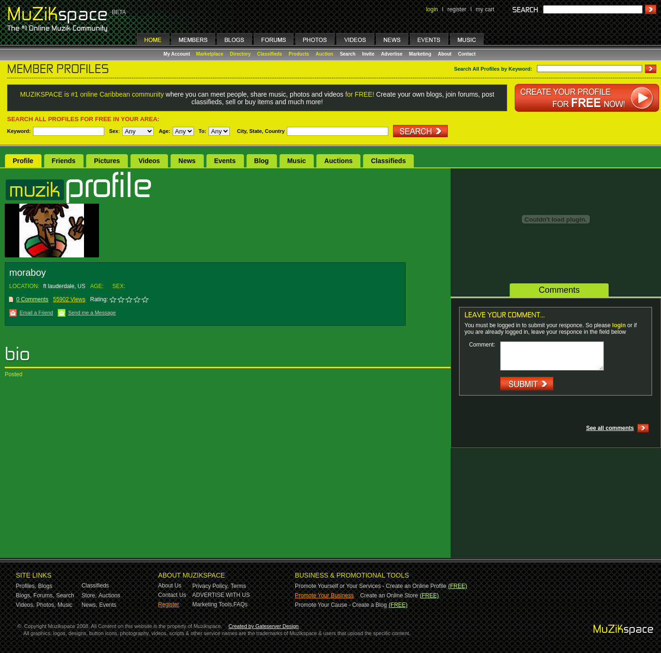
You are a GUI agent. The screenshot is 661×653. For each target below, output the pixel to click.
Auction (324, 54)
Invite (368, 54)
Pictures (107, 161)
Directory (240, 54)
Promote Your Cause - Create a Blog (341, 605)
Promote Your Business (324, 595)
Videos (149, 161)
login (432, 9)
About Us (169, 585)
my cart (485, 9)
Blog (261, 161)
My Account (178, 54)
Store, (89, 595)
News (187, 161)
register (456, 9)
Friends (64, 161)
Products (299, 54)
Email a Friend (36, 312)
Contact (467, 54)
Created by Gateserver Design (263, 626)
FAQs (241, 604)
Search (347, 54)
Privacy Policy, (210, 586)
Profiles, (26, 586)
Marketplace (210, 54)
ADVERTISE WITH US (221, 595)
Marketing (420, 54)
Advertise (391, 54)
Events (225, 161)
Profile (23, 161)
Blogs (45, 586)
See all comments (610, 428)
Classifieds (269, 54)
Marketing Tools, (213, 604)
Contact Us (172, 595)
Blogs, (24, 595)
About (445, 54)
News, (89, 605)
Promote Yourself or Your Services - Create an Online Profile (370, 586)
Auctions (338, 161)
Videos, (25, 605)
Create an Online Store (389, 595)
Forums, (43, 595)
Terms (238, 586)
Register (168, 604)
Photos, (46, 605)
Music (296, 161)
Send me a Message (92, 312)
